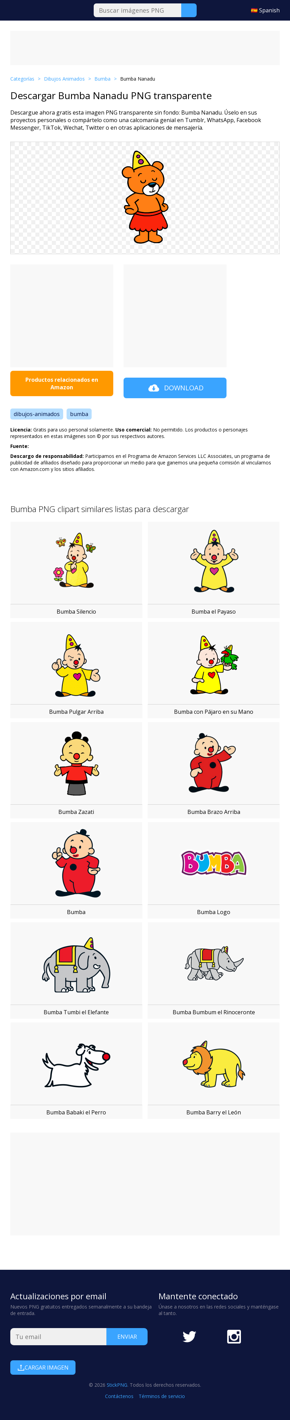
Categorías (22, 78)
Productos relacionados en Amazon (61, 383)
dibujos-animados (37, 414)
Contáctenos (119, 1396)
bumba (79, 414)
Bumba (102, 78)
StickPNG (117, 1385)
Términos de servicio (162, 1396)
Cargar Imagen (43, 1367)
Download (175, 388)
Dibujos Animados (64, 78)
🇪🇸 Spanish (265, 10)
